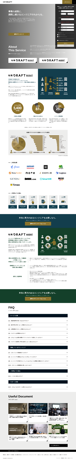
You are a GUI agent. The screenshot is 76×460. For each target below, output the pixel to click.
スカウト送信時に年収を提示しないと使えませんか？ (39, 341)
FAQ (42, 454)
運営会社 (4, 454)
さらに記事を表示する (55, 445)
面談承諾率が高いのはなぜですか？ (39, 320)
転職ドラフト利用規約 (10, 454)
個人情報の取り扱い (62, 40)
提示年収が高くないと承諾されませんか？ (39, 325)
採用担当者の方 (16, 450)
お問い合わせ (67, 1)
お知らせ (39, 454)
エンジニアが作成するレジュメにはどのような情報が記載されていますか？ (39, 361)
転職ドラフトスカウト (61, 34)
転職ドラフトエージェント (62, 36)
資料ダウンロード (19, 34)
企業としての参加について (54, 454)
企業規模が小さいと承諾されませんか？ (39, 329)
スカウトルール (25, 454)
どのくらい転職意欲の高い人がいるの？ (40, 365)
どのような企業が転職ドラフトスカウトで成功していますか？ (39, 337)
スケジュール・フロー (32, 454)
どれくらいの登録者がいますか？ (39, 352)
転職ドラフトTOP (10, 450)
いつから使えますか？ (40, 376)
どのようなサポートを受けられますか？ (40, 387)
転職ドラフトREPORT (63, 454)
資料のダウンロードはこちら (38, 223)
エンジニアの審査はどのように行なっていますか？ (39, 356)
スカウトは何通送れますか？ (39, 333)
